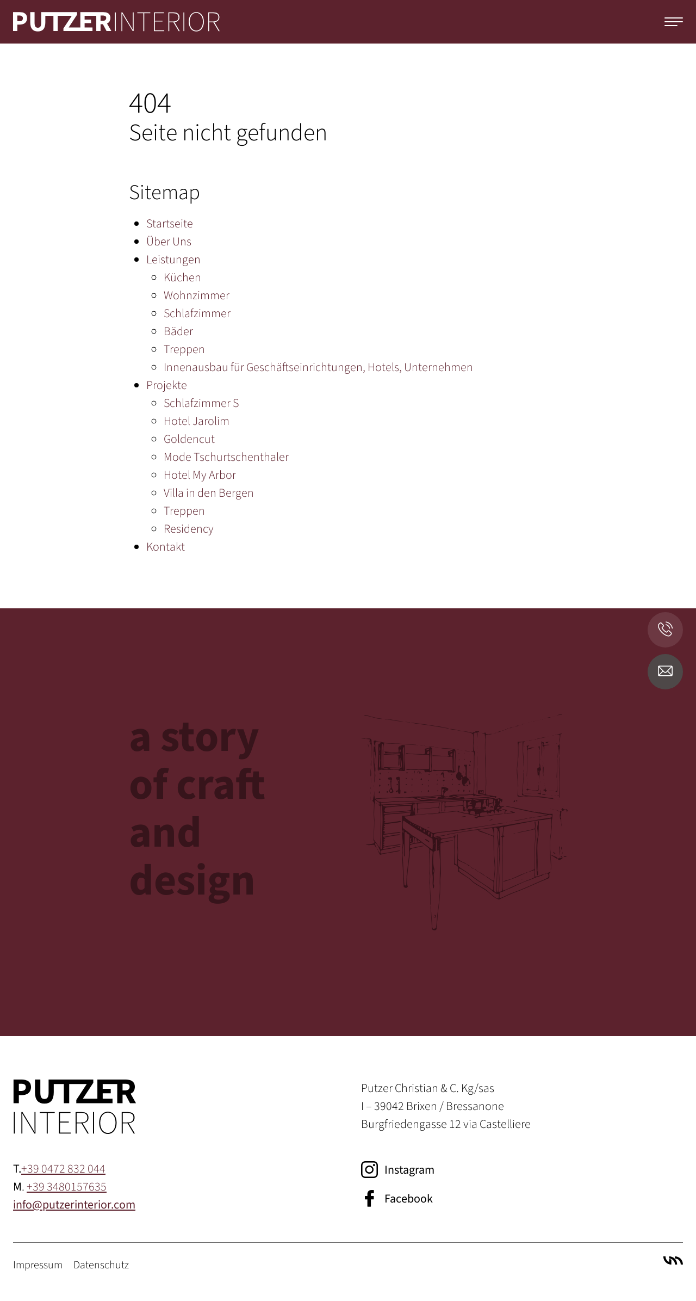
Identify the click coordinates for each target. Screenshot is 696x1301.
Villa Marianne (673, 1260)
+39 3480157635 (67, 1186)
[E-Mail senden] (665, 671)
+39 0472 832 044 (63, 1168)
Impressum (38, 1265)
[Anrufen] (665, 630)
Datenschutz (101, 1265)
